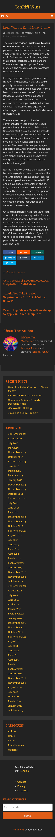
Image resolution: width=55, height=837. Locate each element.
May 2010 (13, 696)
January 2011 (15, 673)
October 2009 (15, 710)
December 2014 (17, 484)
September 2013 (17, 530)
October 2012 (15, 581)
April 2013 (13, 553)
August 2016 (15, 438)
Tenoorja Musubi (30, 348)
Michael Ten (12, 33)
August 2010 (15, 687)
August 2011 (15, 641)
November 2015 (17, 452)
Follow (45, 351)
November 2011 (17, 627)
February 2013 (16, 563)
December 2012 (17, 572)
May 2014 (13, 512)
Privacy (21, 786)
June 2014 (13, 507)
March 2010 (14, 701)
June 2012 (13, 599)
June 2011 (13, 650)
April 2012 (13, 604)
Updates (13, 749)
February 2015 (16, 475)
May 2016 (13, 447)
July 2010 (13, 692)
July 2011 (13, 646)
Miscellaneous (19, 36)
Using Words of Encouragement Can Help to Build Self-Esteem (26, 282)
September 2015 (17, 461)
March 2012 (14, 609)
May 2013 (13, 549)
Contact (21, 782)
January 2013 (15, 567)
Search (27, 816)
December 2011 (17, 622)
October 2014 (15, 493)
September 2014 (17, 498)
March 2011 (14, 664)
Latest (6, 36)
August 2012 (15, 590)
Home (11, 736)
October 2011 (15, 632)
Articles (12, 731)
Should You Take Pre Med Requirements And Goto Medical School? (24, 297)
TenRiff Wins (27, 7)
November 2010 (17, 682)
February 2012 (16, 613)
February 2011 (15, 669)
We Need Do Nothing (20, 408)
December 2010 (17, 678)
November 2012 (17, 576)
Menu (4, 16)
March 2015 (14, 470)
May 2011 (13, 655)
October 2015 (15, 457)
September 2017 (17, 434)
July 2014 (13, 503)
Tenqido (36, 351)
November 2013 (17, 521)
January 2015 (15, 480)
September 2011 (17, 636)
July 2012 (13, 595)
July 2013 (13, 540)
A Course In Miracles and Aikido (25, 395)
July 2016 (13, 443)
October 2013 (15, 526)
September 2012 (17, 586)
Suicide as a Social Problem (23, 413)
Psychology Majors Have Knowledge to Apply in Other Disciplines (27, 312)
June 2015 (13, 466)
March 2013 (14, 558)
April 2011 (13, 659)
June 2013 (13, 544)
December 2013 (17, 516)
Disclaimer (23, 790)
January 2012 (15, 618)
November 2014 (17, 489)
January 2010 (15, 705)
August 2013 (15, 535)
